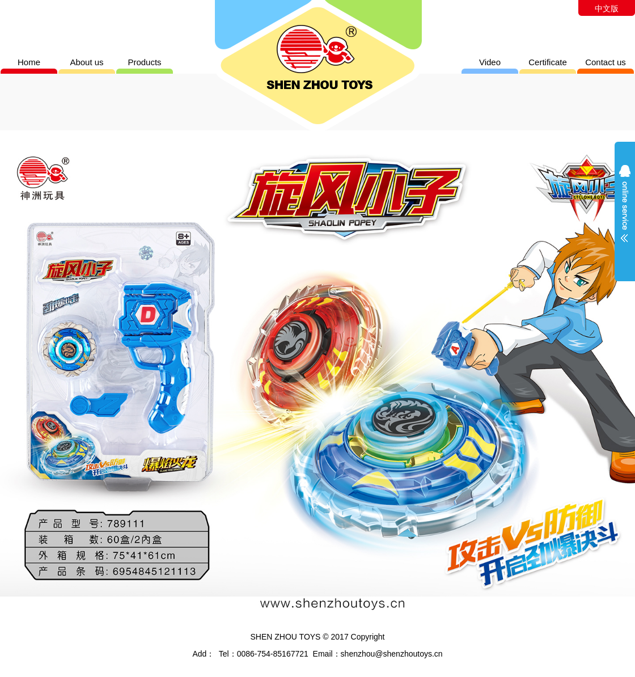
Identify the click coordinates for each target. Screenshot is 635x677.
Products (144, 62)
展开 (625, 211)
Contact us (605, 62)
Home (29, 62)
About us (86, 62)
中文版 (607, 8)
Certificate (547, 62)
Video (490, 62)
